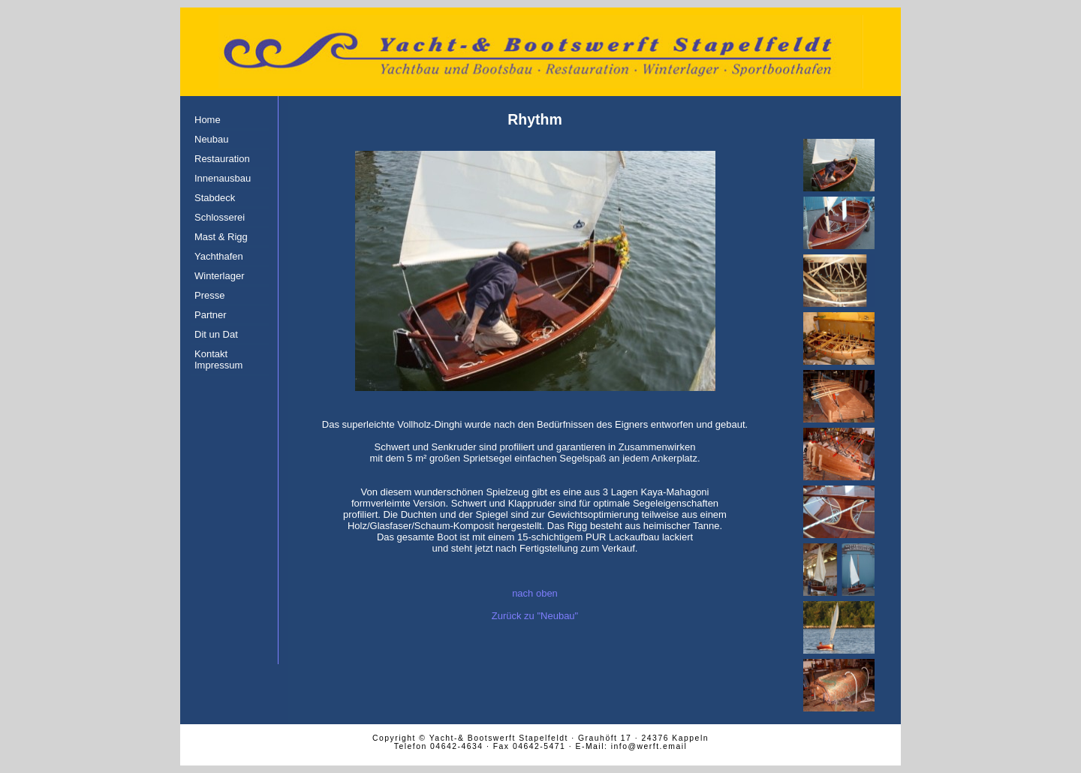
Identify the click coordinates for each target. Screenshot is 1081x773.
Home (207, 119)
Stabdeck (214, 197)
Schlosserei (219, 217)
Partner (210, 314)
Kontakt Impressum (218, 359)
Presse (209, 295)
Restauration (222, 158)
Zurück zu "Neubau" (535, 615)
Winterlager (219, 275)
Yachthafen (218, 256)
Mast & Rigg (221, 236)
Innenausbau (222, 178)
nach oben (535, 593)
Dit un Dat (216, 334)
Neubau (211, 139)
